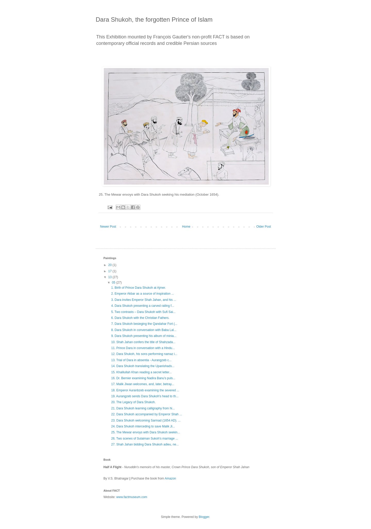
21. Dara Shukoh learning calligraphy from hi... (143, 408)
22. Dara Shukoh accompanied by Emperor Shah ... (146, 414)
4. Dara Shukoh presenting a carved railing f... (142, 306)
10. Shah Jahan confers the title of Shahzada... (143, 342)
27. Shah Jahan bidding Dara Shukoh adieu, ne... (145, 444)
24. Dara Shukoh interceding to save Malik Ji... (143, 426)
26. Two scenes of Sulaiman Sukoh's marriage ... (144, 438)
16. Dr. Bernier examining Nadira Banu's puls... (143, 378)
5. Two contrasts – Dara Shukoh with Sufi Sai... (143, 312)
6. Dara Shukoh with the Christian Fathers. (140, 318)
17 (110, 271)
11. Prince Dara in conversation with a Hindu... (143, 348)
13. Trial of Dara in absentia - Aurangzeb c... (141, 360)
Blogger (204, 517)
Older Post (263, 226)
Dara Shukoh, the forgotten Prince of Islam (154, 19)
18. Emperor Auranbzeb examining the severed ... (145, 390)
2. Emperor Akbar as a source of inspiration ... (142, 293)
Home (186, 226)
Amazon (170, 478)
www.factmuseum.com (131, 497)
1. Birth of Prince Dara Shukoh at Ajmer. (138, 288)
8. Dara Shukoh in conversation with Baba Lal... (143, 330)
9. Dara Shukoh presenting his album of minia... (143, 336)
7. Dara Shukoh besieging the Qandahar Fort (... (144, 324)
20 (110, 265)
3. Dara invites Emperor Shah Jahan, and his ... (143, 300)
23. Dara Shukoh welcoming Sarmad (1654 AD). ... (145, 420)
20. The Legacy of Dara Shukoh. (133, 402)
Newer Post (108, 226)
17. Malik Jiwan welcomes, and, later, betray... (142, 384)
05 (114, 282)
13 (110, 277)
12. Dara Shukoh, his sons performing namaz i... (144, 354)
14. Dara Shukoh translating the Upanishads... (142, 366)
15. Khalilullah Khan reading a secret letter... (141, 372)
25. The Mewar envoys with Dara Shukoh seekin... (145, 432)
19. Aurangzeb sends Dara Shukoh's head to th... (144, 396)
